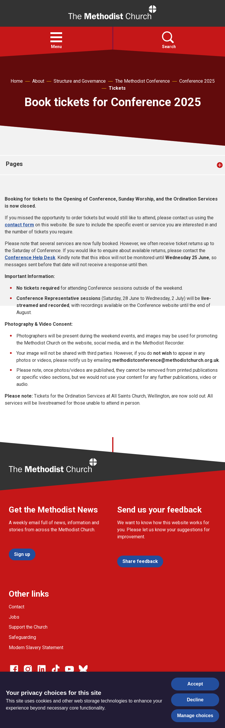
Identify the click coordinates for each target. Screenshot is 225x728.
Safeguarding (22, 637)
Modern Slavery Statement (36, 647)
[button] (56, 37)
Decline (195, 699)
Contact (16, 607)
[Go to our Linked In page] (41, 669)
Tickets (117, 88)
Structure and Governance (80, 81)
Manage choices (195, 715)
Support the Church (28, 627)
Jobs (14, 617)
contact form (19, 225)
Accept (195, 683)
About (38, 81)
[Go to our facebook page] (14, 669)
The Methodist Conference (142, 81)
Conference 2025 (197, 81)
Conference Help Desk (30, 257)
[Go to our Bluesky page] (83, 669)
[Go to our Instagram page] (28, 669)
